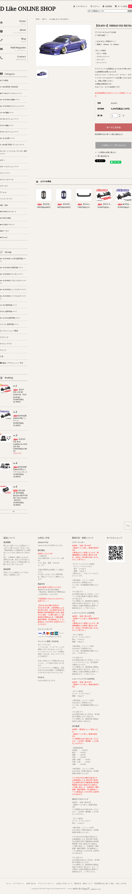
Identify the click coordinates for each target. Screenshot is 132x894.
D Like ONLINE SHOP (27, 8)
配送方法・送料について (83, 883)
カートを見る (125, 6)
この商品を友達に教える (107, 152)
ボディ (44, 19)
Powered (84, 888)
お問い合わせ (31, 883)
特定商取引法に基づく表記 (104, 883)
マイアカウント (81, 6)
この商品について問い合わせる (113, 145)
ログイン (96, 6)
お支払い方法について (64, 883)
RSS (117, 883)
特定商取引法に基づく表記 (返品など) (109, 134)
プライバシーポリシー (46, 883)
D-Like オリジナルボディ (59, 19)
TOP (37, 19)
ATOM (123, 883)
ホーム (8, 883)
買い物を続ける (103, 156)
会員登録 (108, 6)
